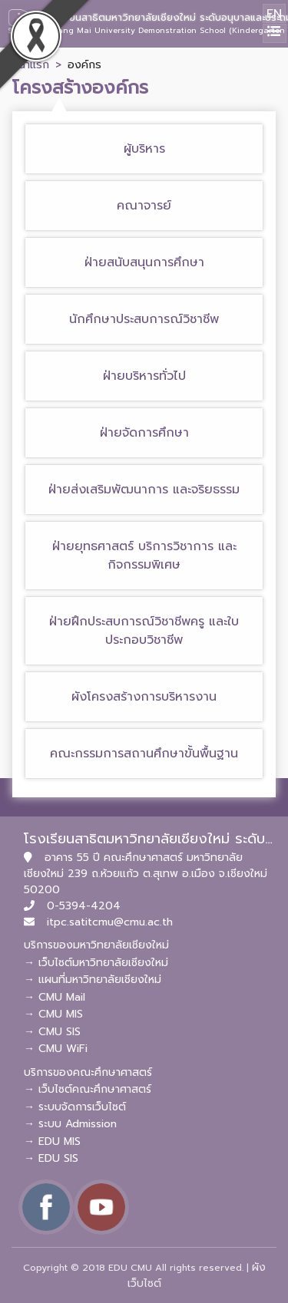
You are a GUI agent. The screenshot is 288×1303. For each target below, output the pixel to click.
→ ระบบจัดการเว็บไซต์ (75, 1107)
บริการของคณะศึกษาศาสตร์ (88, 1072)
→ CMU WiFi (56, 1049)
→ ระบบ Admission (70, 1124)
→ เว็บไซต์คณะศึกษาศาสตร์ (87, 1089)
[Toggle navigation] (274, 33)
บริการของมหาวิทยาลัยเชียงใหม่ (96, 945)
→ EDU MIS (52, 1141)
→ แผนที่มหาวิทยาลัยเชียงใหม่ (92, 979)
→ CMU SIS (52, 1032)
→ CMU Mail (54, 997)
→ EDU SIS (51, 1158)
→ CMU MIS (53, 1014)
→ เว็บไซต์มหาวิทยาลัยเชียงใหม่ (96, 963)
